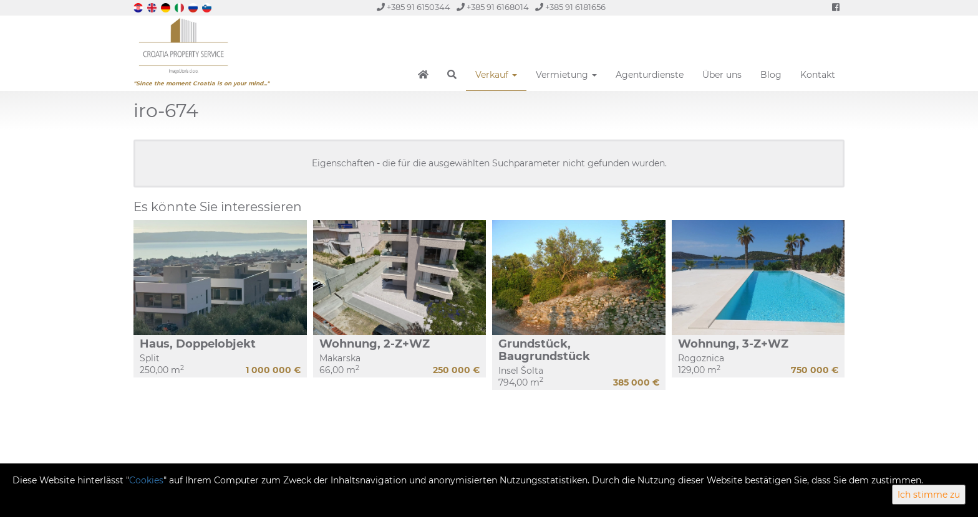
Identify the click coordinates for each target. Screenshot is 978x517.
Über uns (722, 74)
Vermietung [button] (566, 74)
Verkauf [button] (496, 74)
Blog (771, 74)
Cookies (146, 480)
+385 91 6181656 (570, 7)
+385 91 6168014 (493, 7)
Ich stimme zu (929, 494)
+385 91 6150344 (413, 7)
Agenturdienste (650, 74)
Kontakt (817, 74)
